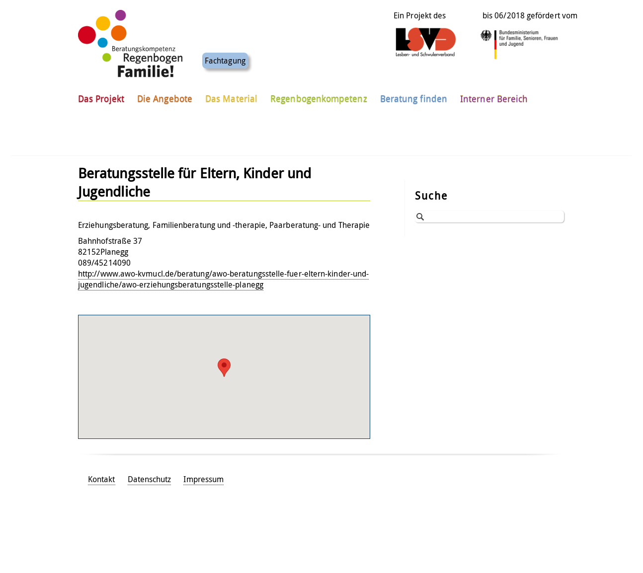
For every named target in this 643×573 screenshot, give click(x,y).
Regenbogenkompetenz (318, 94)
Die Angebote (164, 94)
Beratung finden (413, 94)
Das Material (231, 94)
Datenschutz (149, 479)
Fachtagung (225, 55)
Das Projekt (101, 94)
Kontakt (101, 479)
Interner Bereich (494, 94)
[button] (224, 367)
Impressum (203, 479)
